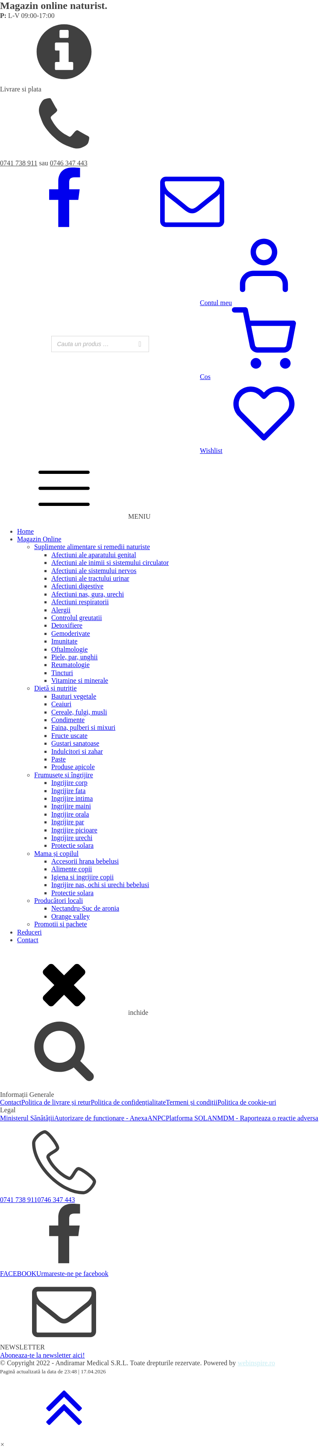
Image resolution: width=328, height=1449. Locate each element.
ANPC (156, 1118)
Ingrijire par (67, 822)
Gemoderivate (70, 633)
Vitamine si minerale (79, 680)
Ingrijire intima (72, 798)
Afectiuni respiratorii (80, 601)
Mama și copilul (56, 853)
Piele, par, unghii (74, 657)
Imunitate (64, 641)
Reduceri (29, 932)
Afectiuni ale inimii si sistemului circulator (110, 562)
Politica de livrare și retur (56, 1102)
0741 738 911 (18, 163)
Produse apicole (73, 766)
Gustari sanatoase (75, 743)
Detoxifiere (66, 625)
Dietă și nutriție (55, 688)
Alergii (60, 610)
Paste (58, 759)
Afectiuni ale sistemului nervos (94, 570)
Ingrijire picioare (74, 830)
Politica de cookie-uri (246, 1102)
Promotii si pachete (60, 924)
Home (25, 531)
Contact (27, 939)
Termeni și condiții (191, 1102)
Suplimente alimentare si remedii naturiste (92, 546)
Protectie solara (72, 845)
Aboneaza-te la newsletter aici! (42, 1355)
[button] (2, 1444)
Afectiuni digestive (77, 586)
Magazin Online (39, 539)
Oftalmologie (69, 649)
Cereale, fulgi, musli (79, 712)
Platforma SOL (186, 1118)
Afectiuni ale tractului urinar (90, 578)
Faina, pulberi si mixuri (83, 727)
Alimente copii (71, 869)
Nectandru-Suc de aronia (85, 908)
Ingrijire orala (70, 814)
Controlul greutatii (76, 617)
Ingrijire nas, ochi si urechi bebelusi (100, 884)
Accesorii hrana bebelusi (85, 861)
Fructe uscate (69, 735)
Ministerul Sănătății (27, 1118)
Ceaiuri (61, 704)
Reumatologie (70, 664)
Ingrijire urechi (71, 837)
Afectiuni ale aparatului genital (93, 554)
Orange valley (70, 916)
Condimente (68, 719)
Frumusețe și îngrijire (63, 775)
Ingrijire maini (71, 806)
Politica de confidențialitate (128, 1102)
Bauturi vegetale (73, 696)
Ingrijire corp (69, 782)
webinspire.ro (256, 1363)
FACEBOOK (18, 1273)
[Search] (140, 344)
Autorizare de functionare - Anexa (101, 1118)
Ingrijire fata (68, 790)
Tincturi (62, 672)
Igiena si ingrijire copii (82, 877)
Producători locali (58, 900)
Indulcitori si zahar (77, 751)
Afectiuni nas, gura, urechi (87, 594)
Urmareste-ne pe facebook (72, 1273)
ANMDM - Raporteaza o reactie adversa (262, 1118)
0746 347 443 (69, 163)
